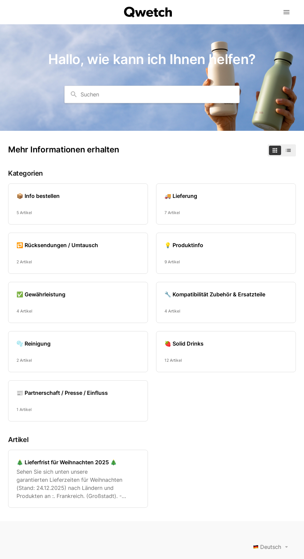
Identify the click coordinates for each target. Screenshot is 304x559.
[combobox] (152, 94)
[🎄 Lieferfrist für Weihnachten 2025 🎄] (78, 479)
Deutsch (272, 547)
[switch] (282, 150)
